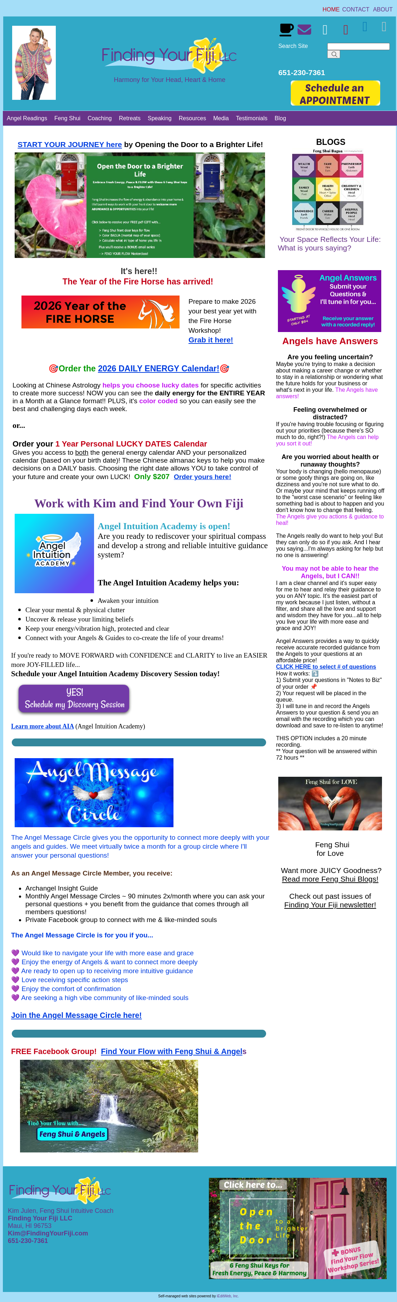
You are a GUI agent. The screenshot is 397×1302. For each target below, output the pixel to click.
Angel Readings (27, 118)
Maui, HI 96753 (30, 1225)
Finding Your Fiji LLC (41, 1218)
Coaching (100, 118)
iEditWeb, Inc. (228, 1296)
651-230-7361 (29, 1240)
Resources (192, 118)
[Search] (358, 46)
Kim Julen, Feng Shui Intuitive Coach (60, 1210)
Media (221, 118)
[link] (331, 9)
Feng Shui (67, 118)
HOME (331, 9)
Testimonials (252, 118)
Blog (280, 118)
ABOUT (383, 9)
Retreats (130, 118)
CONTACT (355, 9)
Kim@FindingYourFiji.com (48, 1233)
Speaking (160, 118)
